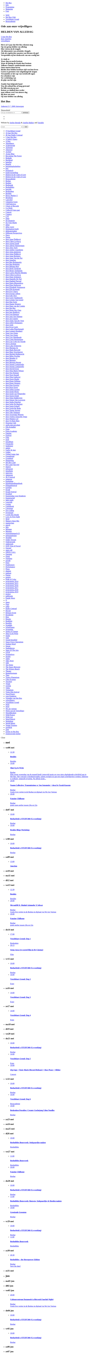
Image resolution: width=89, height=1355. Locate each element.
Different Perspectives (14, 233)
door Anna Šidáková (13, 239)
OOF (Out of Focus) (13, 546)
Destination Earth (12, 229)
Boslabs (8, 193)
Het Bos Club (11, 463)
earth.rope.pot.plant (13, 425)
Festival (8, 435)
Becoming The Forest (14, 156)
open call (9, 550)
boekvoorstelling (12, 173)
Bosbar (8, 181)
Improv (8, 467)
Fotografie (9, 444)
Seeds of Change (12, 631)
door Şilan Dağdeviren (14, 398)
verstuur (25, 112)
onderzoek (9, 544)
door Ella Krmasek (13, 289)
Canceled (9, 200)
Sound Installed (11, 640)
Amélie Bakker (28, 123)
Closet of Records (12, 206)
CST (7, 216)
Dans (7, 218)
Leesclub (9, 502)
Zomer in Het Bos (12, 732)
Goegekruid (10, 456)
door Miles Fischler (13, 356)
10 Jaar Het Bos (11, 133)
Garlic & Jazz (11, 450)
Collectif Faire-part (13, 210)
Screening (9, 629)
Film (7, 437)
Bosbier (8, 183)
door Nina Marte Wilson (15, 371)
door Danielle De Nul (14, 279)
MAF (8, 519)
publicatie (9, 596)
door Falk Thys (11, 296)
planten (8, 571)
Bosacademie (10, 179)
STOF (8, 652)
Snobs (8, 636)
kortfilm (9, 488)
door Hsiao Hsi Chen (13, 310)
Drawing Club (11, 423)
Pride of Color (11, 579)
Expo (8, 429)
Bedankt (9, 158)
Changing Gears (12, 202)
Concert (8, 212)
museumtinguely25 (13, 533)
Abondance (10, 143)
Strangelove (10, 654)
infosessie (9, 469)
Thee (7, 675)
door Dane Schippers (13, 277)
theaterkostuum (11, 673)
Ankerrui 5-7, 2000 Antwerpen (12, 106)
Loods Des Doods (12, 515)
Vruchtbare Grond (12, 702)
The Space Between (13, 667)
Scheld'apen (10, 627)
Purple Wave (10, 598)
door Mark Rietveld (13, 350)
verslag (8, 686)
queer (8, 602)
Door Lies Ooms (12, 333)
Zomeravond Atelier (13, 734)
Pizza (8, 569)
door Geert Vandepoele (14, 298)
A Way (8, 141)
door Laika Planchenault (15, 329)
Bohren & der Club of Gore (16, 175)
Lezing (8, 504)
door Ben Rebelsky (13, 264)
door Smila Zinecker (13, 402)
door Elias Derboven (13, 285)
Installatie (9, 471)
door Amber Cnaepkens (14, 250)
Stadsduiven (10, 648)
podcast (8, 573)
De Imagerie (10, 221)
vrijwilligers (5, 41)
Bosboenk (9, 185)
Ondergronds (10, 542)
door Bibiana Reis (12, 266)
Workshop (9, 721)
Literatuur (9, 508)
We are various (11, 709)
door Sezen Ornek (12, 396)
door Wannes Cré (12, 419)
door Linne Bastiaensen (14, 339)
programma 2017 (12, 588)
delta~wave (10, 227)
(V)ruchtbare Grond (13, 131)
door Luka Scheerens (13, 346)
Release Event (11, 613)
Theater (8, 671)
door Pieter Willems (13, 381)
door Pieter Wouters (13, 383)
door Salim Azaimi (13, 390)
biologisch (9, 171)
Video (8, 688)
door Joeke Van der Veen (15, 321)
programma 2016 (12, 586)
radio (7, 606)
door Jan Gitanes (12, 319)
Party (8, 563)
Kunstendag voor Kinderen (16, 496)
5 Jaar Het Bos (6, 37)
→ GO (25, 127)
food (7, 440)
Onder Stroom (11, 540)
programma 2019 (12, 592)
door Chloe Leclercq (13, 241)
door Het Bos (10, 308)
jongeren (9, 479)
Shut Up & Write (12, 634)
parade (8, 561)
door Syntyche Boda (13, 408)
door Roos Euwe (12, 387)
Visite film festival (12, 692)
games (8, 448)
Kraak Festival (11, 492)
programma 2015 (12, 584)
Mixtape (9, 529)
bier (7, 168)
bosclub (8, 189)
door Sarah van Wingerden (15, 394)
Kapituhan (9, 481)
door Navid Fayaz (12, 369)
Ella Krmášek (11, 427)
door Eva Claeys (12, 291)
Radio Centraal (11, 609)
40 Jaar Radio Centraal (14, 135)
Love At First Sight (13, 517)
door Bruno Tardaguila (14, 271)
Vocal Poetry (10, 694)
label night (9, 500)
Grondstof (9, 458)
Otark (8, 556)
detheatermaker (11, 231)
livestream (9, 513)
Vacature (9, 682)
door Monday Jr (11, 358)
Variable (41, 123)
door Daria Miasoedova (14, 283)
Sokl (7, 638)
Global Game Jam (12, 454)
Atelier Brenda (15, 123)
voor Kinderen (11, 696)
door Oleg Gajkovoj (13, 377)
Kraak (8, 490)
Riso (7, 617)
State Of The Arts (12, 650)
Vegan (8, 684)
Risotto (8, 619)
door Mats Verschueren (14, 352)
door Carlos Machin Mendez (16, 273)
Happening (10, 460)
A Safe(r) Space (11, 139)
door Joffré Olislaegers (14, 323)
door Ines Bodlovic (13, 312)
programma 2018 (12, 590)
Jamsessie (9, 475)
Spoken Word (11, 644)
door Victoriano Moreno (15, 415)
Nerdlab (9, 538)
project (8, 594)
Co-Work (9, 208)
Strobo (8, 657)
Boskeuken (10, 191)
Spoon (8, 646)
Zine (7, 730)
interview (9, 473)
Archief (8, 152)
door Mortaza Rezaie (13, 362)
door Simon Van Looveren (15, 400)
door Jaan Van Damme (14, 317)
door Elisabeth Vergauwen (15, 287)
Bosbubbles (10, 187)
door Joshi (9, 325)
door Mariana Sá (12, 348)
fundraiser (9, 446)
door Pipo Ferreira (12, 385)
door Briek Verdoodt (13, 269)
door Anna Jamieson (13, 252)
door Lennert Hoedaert (14, 331)
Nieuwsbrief (5, 110)
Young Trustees (11, 725)
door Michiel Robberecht (15, 354)
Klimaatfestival (11, 485)
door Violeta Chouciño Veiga (16, 417)
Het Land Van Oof (12, 465)
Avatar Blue (10, 154)
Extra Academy (11, 431)
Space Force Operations (14, 642)
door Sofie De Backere (14, 404)
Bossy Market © (12, 196)
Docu (8, 235)
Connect (9, 214)
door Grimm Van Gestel (14, 300)
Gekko (8, 452)
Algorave (9, 150)
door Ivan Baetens (12, 314)
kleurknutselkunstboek (14, 483)
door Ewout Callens (13, 294)
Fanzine (8, 433)
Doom (8, 237)
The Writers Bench (13, 669)
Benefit (8, 164)
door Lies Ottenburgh (13, 337)
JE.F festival (10, 477)
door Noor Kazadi (12, 375)
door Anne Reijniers (13, 256)
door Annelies (6, 39)
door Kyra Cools (12, 327)
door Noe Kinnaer (12, 373)
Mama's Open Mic (12, 521)
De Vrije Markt (11, 223)
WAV (8, 704)
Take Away (10, 661)
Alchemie (9, 148)
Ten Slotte (9, 665)
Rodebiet (9, 621)
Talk (7, 663)
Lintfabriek (10, 506)
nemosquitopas (11, 536)
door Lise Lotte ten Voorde (15, 342)
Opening (9, 554)
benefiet (9, 162)
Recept (8, 611)
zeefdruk (9, 727)
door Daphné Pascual (13, 281)
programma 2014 (12, 581)
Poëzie (8, 575)
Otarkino (9, 558)
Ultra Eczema (11, 679)
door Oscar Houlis (12, 379)
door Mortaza (11, 360)
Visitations (9, 690)
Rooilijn (9, 623)
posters (8, 577)
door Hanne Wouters (13, 304)
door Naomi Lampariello (15, 364)
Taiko (8, 659)
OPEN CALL (11, 552)
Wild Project (10, 715)
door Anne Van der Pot (14, 258)
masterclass (10, 523)
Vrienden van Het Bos (14, 698)
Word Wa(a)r (10, 719)
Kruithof (9, 494)
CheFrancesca (11, 204)
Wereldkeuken (11, 713)
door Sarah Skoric (12, 392)
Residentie (9, 615)
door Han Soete (11, 302)
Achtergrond (10, 145)
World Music (10, 723)
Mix (7, 527)
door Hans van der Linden (15, 306)
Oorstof (8, 548)
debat (8, 225)
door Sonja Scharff (13, 406)
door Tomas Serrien (13, 410)
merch (8, 525)
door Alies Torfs (11, 248)
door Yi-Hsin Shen (12, 421)
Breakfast (9, 198)
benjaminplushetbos (13, 166)
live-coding (10, 511)
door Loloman (11, 344)
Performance (10, 567)
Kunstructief (10, 498)
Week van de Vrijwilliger (15, 711)
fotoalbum (9, 442)
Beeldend (9, 160)
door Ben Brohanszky (14, 262)
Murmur (9, 531)
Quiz (7, 604)
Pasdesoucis (10, 565)
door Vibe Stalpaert (13, 412)
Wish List (9, 717)
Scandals (9, 625)
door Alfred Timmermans (15, 246)
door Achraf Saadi (12, 244)
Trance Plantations (12, 677)
